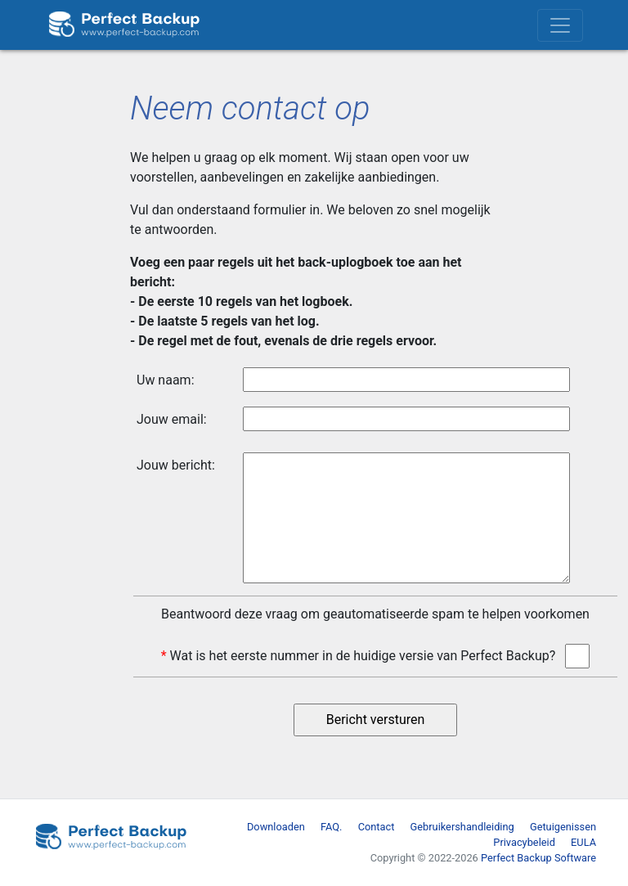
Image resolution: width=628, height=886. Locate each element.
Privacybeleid (524, 842)
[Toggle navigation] (560, 25)
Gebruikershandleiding (462, 827)
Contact (376, 827)
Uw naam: (166, 380)
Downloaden (276, 827)
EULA (583, 842)
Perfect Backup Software (538, 858)
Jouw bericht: (176, 465)
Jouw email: (172, 419)
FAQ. (331, 827)
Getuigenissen (563, 827)
